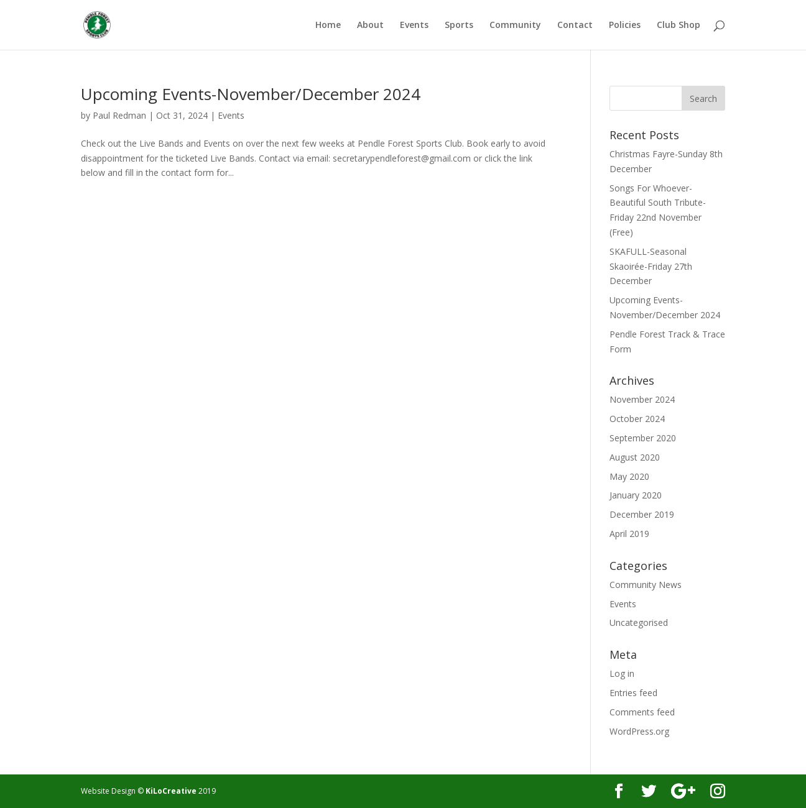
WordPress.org (639, 731)
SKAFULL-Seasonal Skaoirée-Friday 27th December (650, 266)
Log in (621, 673)
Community (515, 25)
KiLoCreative (171, 791)
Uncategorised (638, 622)
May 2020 (629, 476)
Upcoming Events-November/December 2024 (250, 94)
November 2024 (642, 399)
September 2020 (642, 438)
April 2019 (629, 533)
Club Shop (678, 25)
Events (414, 25)
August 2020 (634, 457)
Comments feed (642, 712)
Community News (645, 584)
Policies (625, 25)
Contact (575, 25)
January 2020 (635, 495)
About (370, 25)
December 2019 (641, 514)
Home (328, 25)
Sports (459, 25)
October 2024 (637, 419)
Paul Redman (119, 115)
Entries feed (633, 693)
